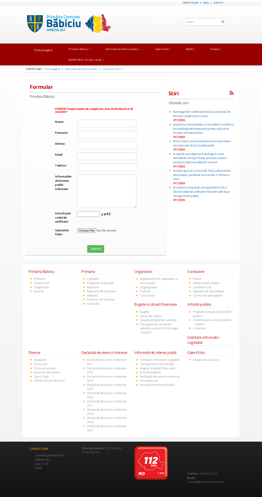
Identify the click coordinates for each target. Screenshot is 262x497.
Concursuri (147, 295)
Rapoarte (93, 287)
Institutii (145, 291)
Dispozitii (40, 360)
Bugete (144, 312)
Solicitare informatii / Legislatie (160, 360)
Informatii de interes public (122, 49)
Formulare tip (113, 69)
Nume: (59, 122)
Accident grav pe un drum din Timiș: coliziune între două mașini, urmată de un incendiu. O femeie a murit (202, 175)
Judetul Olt (42, 459)
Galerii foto (163, 49)
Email (206, 2)
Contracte (199, 328)
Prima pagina (191, 2)
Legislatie (93, 279)
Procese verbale (45, 368)
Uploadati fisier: (62, 232)
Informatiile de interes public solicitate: (62, 182)
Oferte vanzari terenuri (49, 380)
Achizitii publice (150, 372)
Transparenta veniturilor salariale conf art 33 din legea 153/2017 (159, 328)
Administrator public (206, 283)
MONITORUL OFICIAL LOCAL (86, 59)
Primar (197, 279)
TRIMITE (95, 249)
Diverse (39, 291)
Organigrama (148, 287)
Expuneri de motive (47, 372)
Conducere (41, 283)
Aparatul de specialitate (208, 291)
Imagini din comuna (206, 360)
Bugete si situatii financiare (157, 368)
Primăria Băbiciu (80, 49)
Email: (59, 154)
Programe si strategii (100, 283)
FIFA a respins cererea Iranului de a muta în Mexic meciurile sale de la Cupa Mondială (202, 143)
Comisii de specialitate (207, 295)
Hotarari (92, 295)
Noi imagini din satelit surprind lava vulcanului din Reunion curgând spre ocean (201, 114)
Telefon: (61, 165)
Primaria (39, 279)
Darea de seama (151, 316)
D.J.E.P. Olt (41, 464)
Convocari (40, 364)
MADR (190, 49)
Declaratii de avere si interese (160, 376)
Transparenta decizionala (157, 364)
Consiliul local (202, 287)
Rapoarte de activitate (101, 291)
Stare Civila (41, 376)
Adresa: (60, 144)
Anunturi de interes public (157, 385)
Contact (218, 2)
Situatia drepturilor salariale (158, 320)
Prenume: (61, 133)
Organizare (41, 287)
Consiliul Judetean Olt (49, 455)
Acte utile (93, 304)
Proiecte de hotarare (101, 299)
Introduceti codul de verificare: (62, 217)
